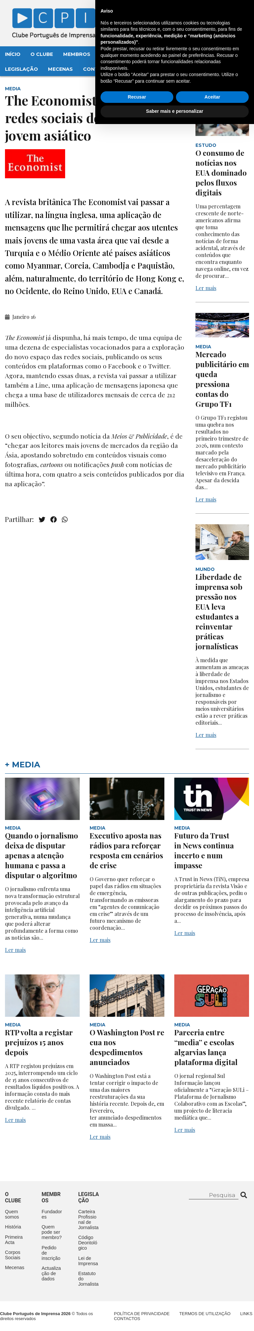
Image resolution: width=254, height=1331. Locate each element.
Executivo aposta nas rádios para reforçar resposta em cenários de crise (126, 850)
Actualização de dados (51, 1273)
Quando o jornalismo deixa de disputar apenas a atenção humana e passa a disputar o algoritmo (41, 855)
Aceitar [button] (212, 1304)
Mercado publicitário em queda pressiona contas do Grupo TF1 (222, 379)
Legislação (21, 69)
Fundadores (52, 1214)
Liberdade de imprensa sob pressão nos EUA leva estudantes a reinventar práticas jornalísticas (218, 611)
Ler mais (205, 287)
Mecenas (60, 69)
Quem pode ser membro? (52, 1232)
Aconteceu (151, 54)
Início (13, 54)
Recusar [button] (137, 1304)
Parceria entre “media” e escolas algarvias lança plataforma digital (205, 1047)
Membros (76, 54)
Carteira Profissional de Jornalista (88, 1219)
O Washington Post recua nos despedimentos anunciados (127, 1047)
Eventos (112, 54)
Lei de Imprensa (88, 1261)
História (13, 1226)
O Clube (41, 54)
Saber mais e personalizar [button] (174, 1318)
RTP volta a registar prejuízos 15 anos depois (39, 1042)
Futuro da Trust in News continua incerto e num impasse (204, 850)
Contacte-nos (223, 12)
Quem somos (12, 1214)
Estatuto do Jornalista (88, 1279)
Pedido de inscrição (51, 1253)
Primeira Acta (14, 1239)
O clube (13, 1197)
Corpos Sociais (12, 1255)
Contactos (99, 69)
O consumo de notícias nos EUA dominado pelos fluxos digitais (221, 172)
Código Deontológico (87, 1243)
